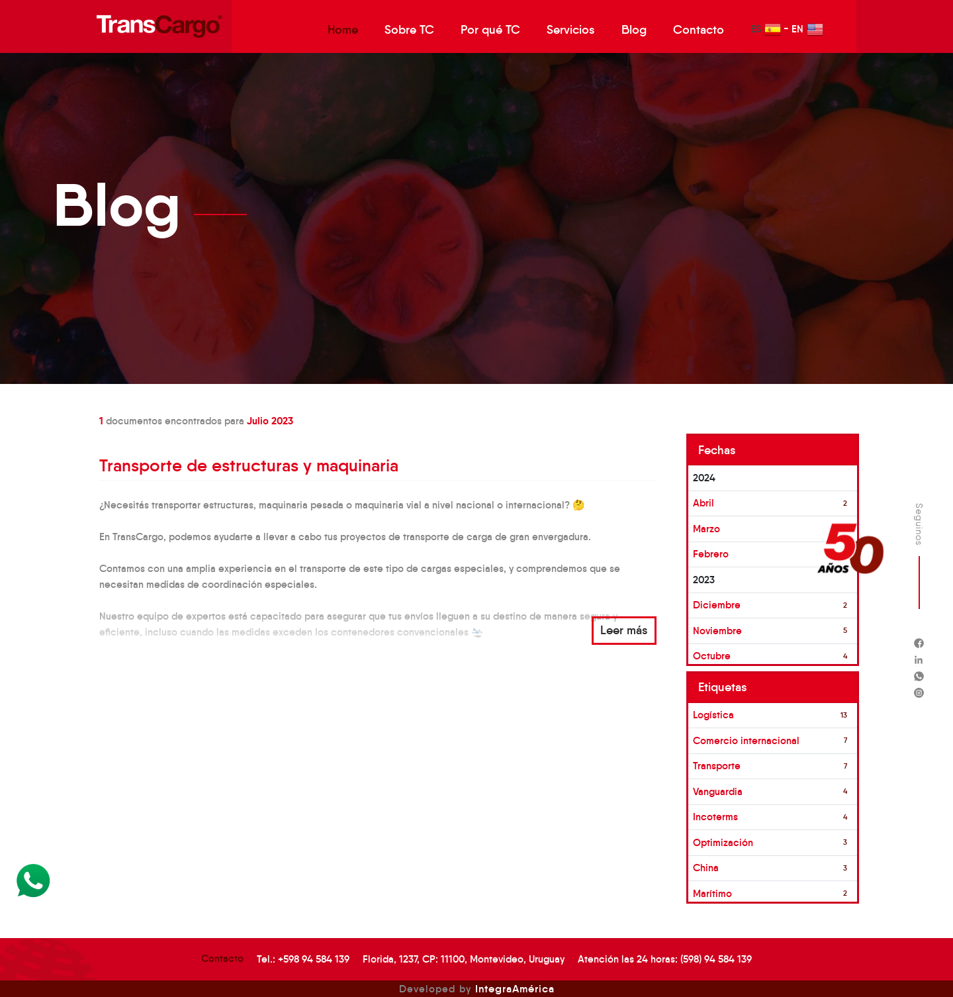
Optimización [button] (723, 842)
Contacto (698, 30)
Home (343, 30)
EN (807, 29)
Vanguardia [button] (718, 791)
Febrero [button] (711, 553)
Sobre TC (409, 30)
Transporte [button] (717, 765)
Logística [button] (713, 714)
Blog (634, 30)
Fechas (717, 450)
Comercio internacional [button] (746, 740)
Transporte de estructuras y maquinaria (248, 465)
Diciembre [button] (717, 604)
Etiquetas (722, 687)
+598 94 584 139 (313, 959)
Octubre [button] (712, 655)
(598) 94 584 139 (716, 959)
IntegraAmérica (515, 988)
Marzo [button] (706, 528)
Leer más (624, 630)
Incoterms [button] (715, 816)
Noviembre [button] (717, 630)
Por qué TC (490, 30)
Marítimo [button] (712, 893)
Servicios (571, 30)
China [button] (706, 867)
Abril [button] (703, 503)
